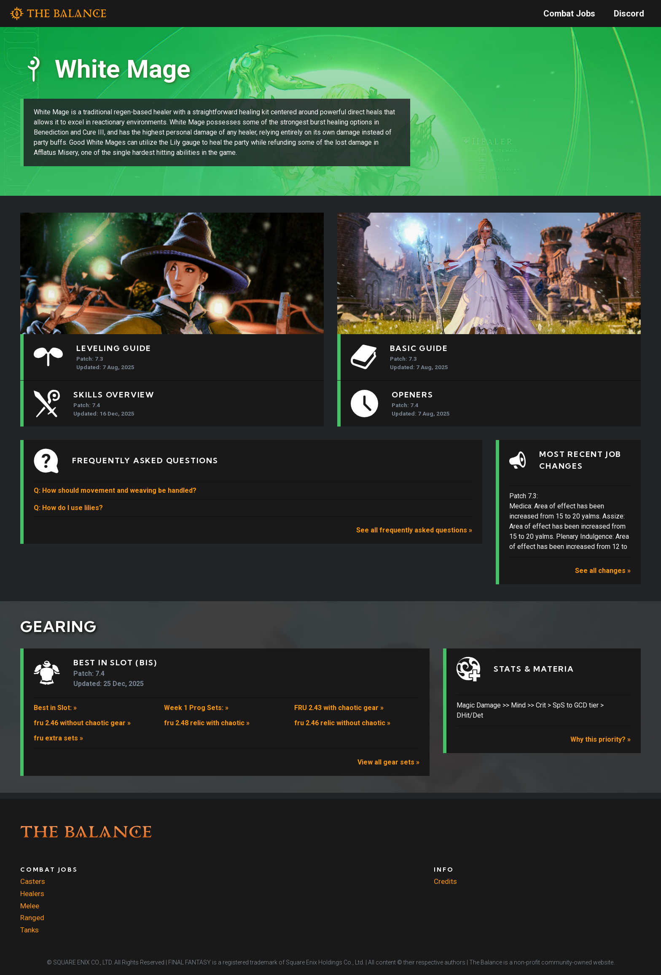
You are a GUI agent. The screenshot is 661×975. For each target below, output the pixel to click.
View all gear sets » (388, 768)
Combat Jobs (569, 13)
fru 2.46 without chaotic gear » (82, 729)
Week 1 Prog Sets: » (196, 714)
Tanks (29, 930)
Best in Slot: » (55, 714)
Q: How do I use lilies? (68, 514)
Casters (32, 882)
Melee (29, 906)
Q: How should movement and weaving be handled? (115, 496)
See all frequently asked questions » (414, 536)
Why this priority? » (600, 746)
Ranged (32, 918)
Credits (445, 882)
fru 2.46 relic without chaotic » (342, 729)
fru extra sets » (58, 744)
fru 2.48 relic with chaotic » (207, 729)
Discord (629, 13)
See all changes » (603, 577)
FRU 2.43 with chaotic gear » (339, 714)
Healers (32, 893)
